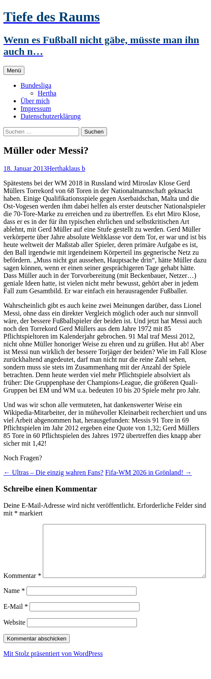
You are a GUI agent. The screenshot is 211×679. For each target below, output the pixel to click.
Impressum (36, 108)
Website (14, 640)
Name (14, 608)
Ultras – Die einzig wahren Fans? (53, 472)
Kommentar (22, 527)
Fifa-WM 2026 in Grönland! (148, 472)
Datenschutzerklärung (50, 116)
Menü (14, 70)
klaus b (75, 168)
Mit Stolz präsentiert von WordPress (53, 671)
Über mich (35, 100)
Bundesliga (36, 85)
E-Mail (15, 624)
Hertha (47, 93)
